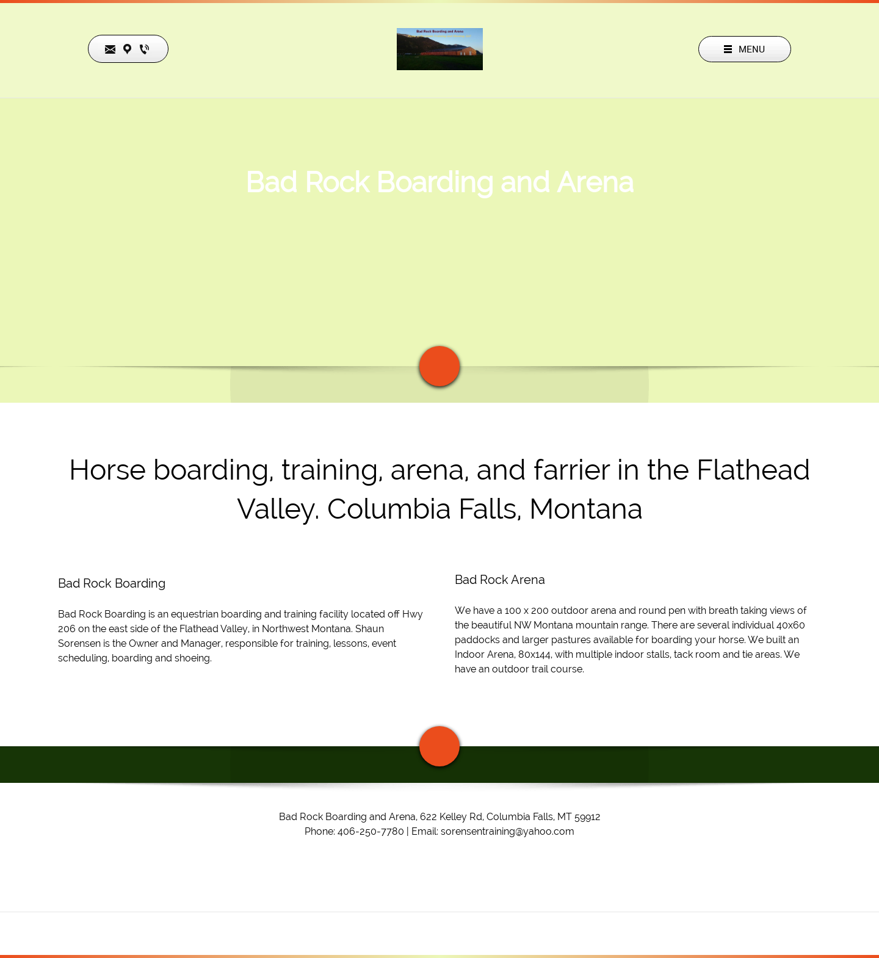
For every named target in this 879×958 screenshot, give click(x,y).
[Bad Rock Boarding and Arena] (440, 49)
